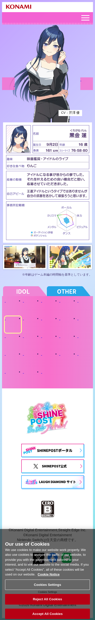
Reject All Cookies (47, 601)
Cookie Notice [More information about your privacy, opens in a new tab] (49, 577)
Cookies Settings (47, 587)
